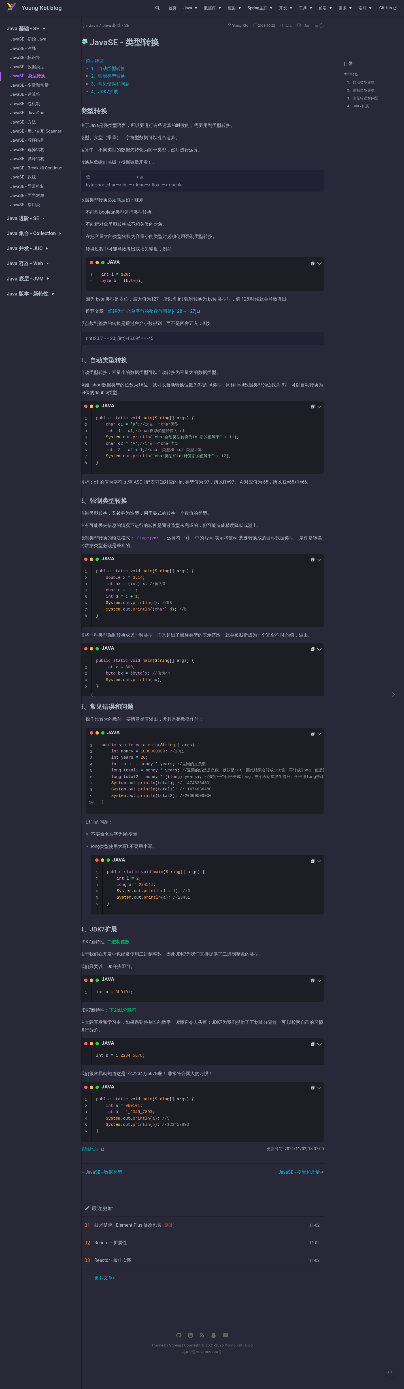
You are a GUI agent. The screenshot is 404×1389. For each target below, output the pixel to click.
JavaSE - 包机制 (25, 103)
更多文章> (121, 1300)
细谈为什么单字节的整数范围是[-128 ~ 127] (171, 318)
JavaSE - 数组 (23, 177)
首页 (173, 8)
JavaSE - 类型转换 (27, 75)
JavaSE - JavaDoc (27, 112)
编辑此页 (106, 1171)
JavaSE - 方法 (23, 122)
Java (187, 8)
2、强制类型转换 (359, 97)
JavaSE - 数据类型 (27, 66)
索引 (362, 8)
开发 (283, 8)
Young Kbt (238, 32)
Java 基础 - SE (132, 32)
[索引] (364, 8)
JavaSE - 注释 (23, 48)
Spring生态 (257, 8)
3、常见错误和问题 (361, 105)
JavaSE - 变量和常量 (29, 85)
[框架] (234, 8)
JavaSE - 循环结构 (27, 158)
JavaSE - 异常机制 (27, 186)
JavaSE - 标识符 (25, 57)
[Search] (135, 8)
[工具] (305, 8)
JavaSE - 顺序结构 (27, 140)
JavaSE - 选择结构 (27, 149)
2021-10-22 (264, 32)
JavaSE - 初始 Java (28, 39)
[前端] (325, 8)
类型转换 (349, 81)
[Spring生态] (260, 8)
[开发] (285, 8)
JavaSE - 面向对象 (27, 195)
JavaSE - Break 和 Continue (36, 168)
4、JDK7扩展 (356, 113)
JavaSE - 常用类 (25, 204)
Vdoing (216, 1367)
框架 (232, 8)
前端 (323, 8)
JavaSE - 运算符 (25, 94)
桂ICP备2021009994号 (243, 1374)
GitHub (388, 8)
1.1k (286, 32)
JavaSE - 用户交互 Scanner (35, 131)
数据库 (210, 8)
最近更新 (118, 1230)
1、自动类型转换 (359, 89)
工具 (303, 8)
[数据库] (212, 8)
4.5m (303, 32)
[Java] (190, 8)
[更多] (345, 8)
